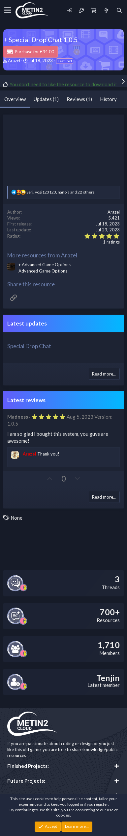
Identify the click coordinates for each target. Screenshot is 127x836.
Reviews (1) (79, 99)
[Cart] (93, 10)
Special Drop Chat (29, 346)
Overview (15, 99)
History (108, 99)
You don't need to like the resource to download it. (64, 84)
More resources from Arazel (42, 255)
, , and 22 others (60, 192)
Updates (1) (46, 99)
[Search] (119, 10)
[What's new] (106, 10)
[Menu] (8, 10)
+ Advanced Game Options (44, 264)
